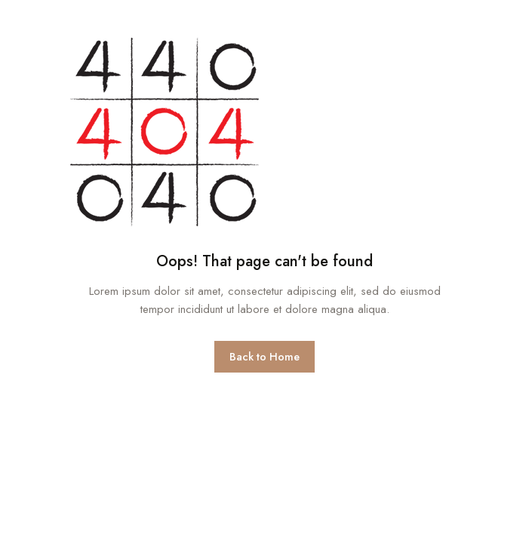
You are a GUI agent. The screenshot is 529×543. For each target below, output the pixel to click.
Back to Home (264, 356)
